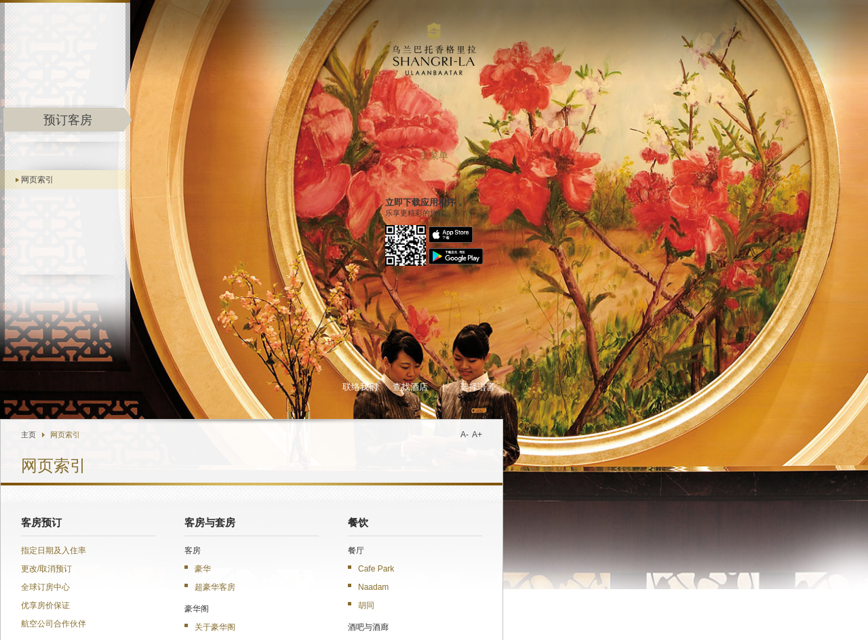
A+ (668, 71)
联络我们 (551, 23)
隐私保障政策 (729, 616)
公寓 (387, 389)
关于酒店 (232, 290)
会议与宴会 (564, 341)
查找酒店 (601, 23)
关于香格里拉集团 (494, 616)
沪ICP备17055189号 (796, 627)
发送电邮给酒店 (227, 626)
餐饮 (549, 159)
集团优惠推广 (215, 598)
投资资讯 (594, 616)
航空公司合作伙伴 (244, 260)
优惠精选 (559, 458)
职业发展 (629, 616)
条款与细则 (776, 616)
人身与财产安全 (676, 616)
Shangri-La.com (79, 598)
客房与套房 (401, 159)
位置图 (272, 626)
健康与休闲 (564, 312)
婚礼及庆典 (564, 370)
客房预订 (232, 159)
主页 (219, 71)
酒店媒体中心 (551, 616)
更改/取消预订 (237, 205)
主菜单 (106, 156)
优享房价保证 (236, 242)
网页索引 (78, 180)
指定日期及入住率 (244, 187)
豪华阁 (352, 598)
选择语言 (668, 23)
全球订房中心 (236, 223)
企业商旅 (396, 598)
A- (656, 71)
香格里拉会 (153, 598)
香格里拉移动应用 (290, 598)
